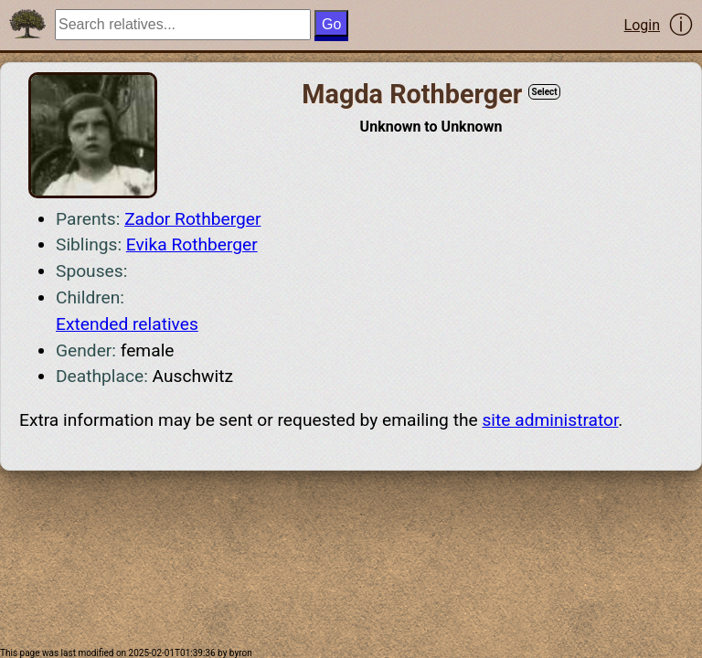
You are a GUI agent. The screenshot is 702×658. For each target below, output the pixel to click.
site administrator (550, 419)
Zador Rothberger (192, 218)
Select (544, 92)
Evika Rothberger (192, 244)
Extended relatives (127, 323)
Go (331, 24)
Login (642, 25)
